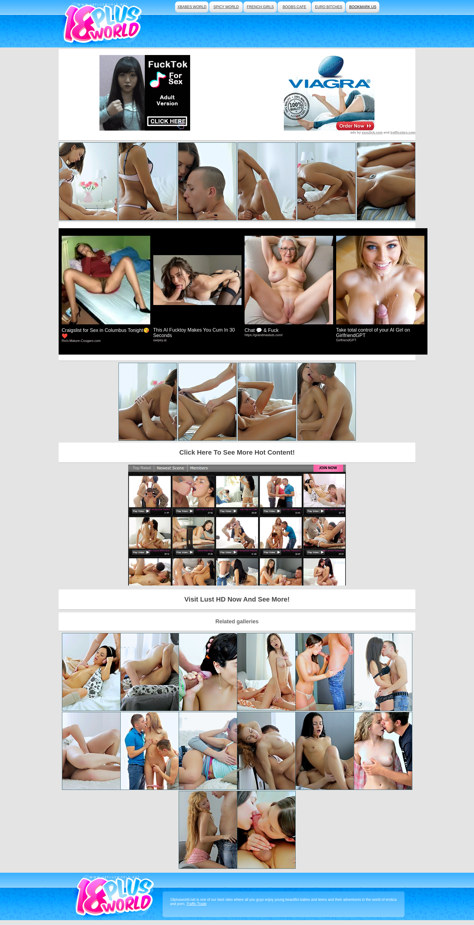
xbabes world (191, 7)
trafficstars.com (402, 132)
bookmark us (362, 7)
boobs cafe (294, 7)
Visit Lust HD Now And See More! (237, 599)
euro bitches (328, 7)
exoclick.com (372, 132)
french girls (260, 7)
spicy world (226, 7)
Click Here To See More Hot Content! (237, 452)
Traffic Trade (196, 904)
